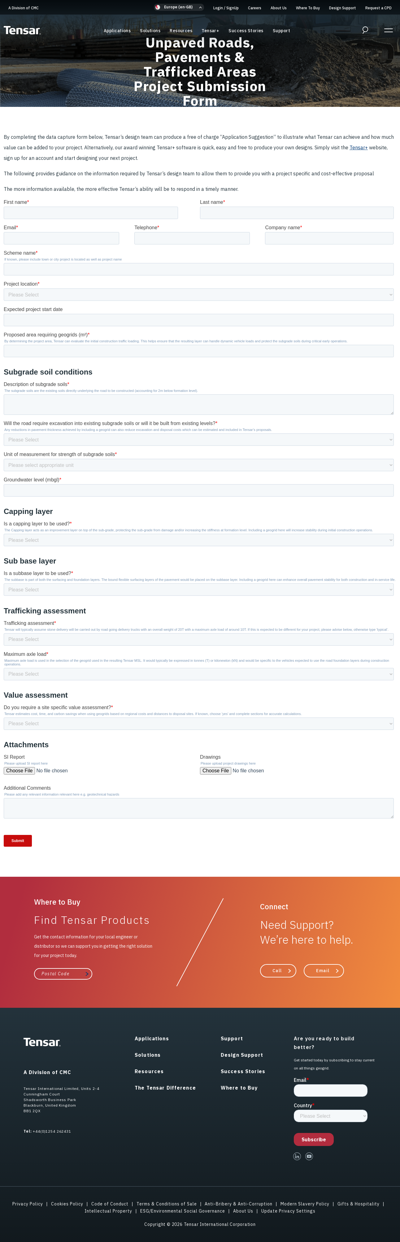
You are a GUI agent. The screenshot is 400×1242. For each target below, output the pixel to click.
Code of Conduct (109, 1204)
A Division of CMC (23, 8)
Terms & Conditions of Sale (167, 1204)
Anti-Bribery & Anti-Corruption (238, 1204)
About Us (279, 8)
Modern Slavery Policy (304, 1204)
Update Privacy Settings (288, 1211)
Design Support (342, 8)
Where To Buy (308, 8)
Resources (181, 30)
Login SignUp (226, 8)
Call (277, 970)
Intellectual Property (108, 1211)
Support (281, 30)
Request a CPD (378, 8)
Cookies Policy (67, 1204)
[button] (179, 7)
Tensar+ (210, 30)
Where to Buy (239, 1088)
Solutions (150, 30)
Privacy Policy (27, 1204)
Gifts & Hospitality (358, 1204)
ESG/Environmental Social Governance (182, 1211)
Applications (117, 30)
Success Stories (245, 30)
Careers (254, 8)
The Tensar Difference (165, 1088)
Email (323, 970)
